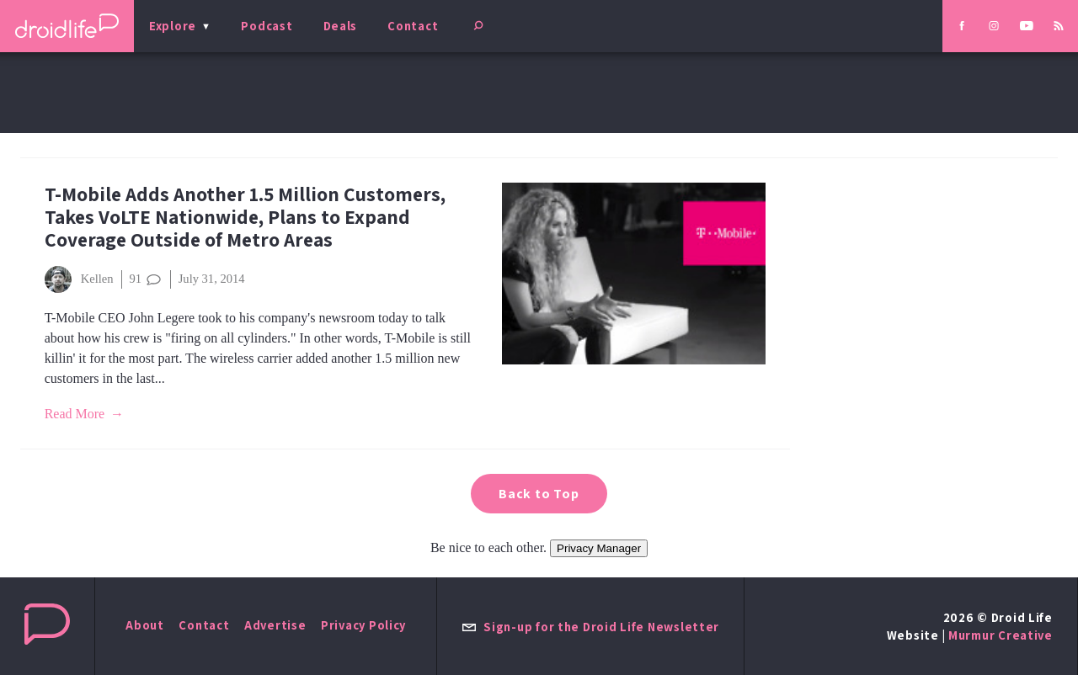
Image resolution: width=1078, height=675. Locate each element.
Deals (340, 26)
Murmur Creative (1000, 635)
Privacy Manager (599, 548)
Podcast (266, 26)
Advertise (275, 625)
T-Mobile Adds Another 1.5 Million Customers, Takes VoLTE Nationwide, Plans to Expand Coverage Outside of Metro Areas (245, 216)
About (144, 625)
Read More (75, 414)
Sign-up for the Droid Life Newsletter (590, 627)
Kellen (79, 279)
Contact (412, 26)
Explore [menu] (172, 26)
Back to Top (539, 493)
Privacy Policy (363, 625)
